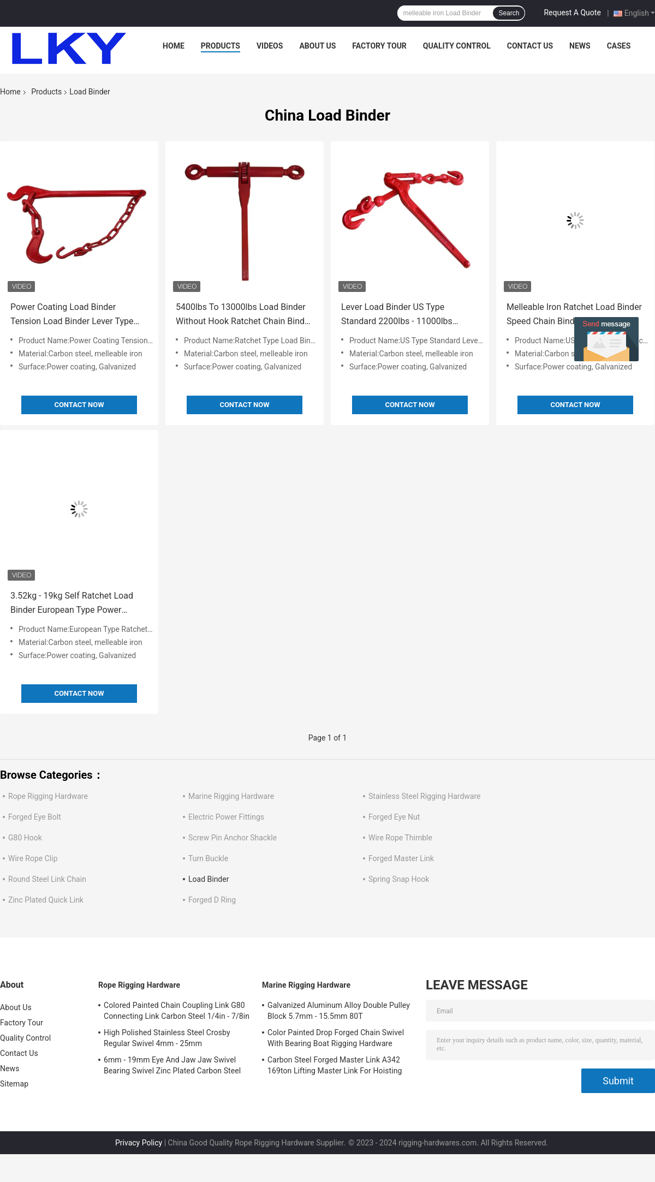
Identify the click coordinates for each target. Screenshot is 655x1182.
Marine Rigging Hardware (231, 796)
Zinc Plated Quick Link (46, 900)
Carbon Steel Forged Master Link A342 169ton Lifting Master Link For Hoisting (334, 1065)
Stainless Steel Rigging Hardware (424, 796)
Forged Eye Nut (394, 817)
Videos (270, 45)
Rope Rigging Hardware (48, 796)
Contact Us (530, 45)
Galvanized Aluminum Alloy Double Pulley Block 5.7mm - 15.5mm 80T (338, 1010)
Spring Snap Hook (398, 879)
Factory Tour (379, 45)
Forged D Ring (212, 900)
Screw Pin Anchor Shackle (232, 837)
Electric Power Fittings (226, 817)
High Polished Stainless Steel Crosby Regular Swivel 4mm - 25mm (167, 1038)
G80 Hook (25, 837)
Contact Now (79, 405)
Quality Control (457, 45)
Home (173, 45)
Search (508, 13)
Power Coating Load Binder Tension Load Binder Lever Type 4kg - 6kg (71, 315)
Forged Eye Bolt (34, 817)
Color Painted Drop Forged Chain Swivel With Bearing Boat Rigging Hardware (335, 1038)
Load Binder (208, 879)
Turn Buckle (208, 858)
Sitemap (14, 1083)
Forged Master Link (401, 858)
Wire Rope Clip (33, 858)
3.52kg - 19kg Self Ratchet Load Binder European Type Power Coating (71, 603)
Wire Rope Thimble (400, 837)
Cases (619, 45)
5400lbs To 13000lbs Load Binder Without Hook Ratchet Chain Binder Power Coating (244, 315)
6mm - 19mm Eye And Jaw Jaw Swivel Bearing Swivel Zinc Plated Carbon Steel (172, 1065)
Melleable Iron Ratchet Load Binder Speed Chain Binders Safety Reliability (574, 315)
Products (220, 45)
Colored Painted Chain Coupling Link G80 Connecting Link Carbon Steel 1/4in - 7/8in (176, 1010)
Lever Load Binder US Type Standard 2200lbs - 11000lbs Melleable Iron (396, 315)
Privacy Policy (138, 1142)
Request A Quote (572, 12)
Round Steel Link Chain (47, 879)
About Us (317, 45)
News (580, 45)
